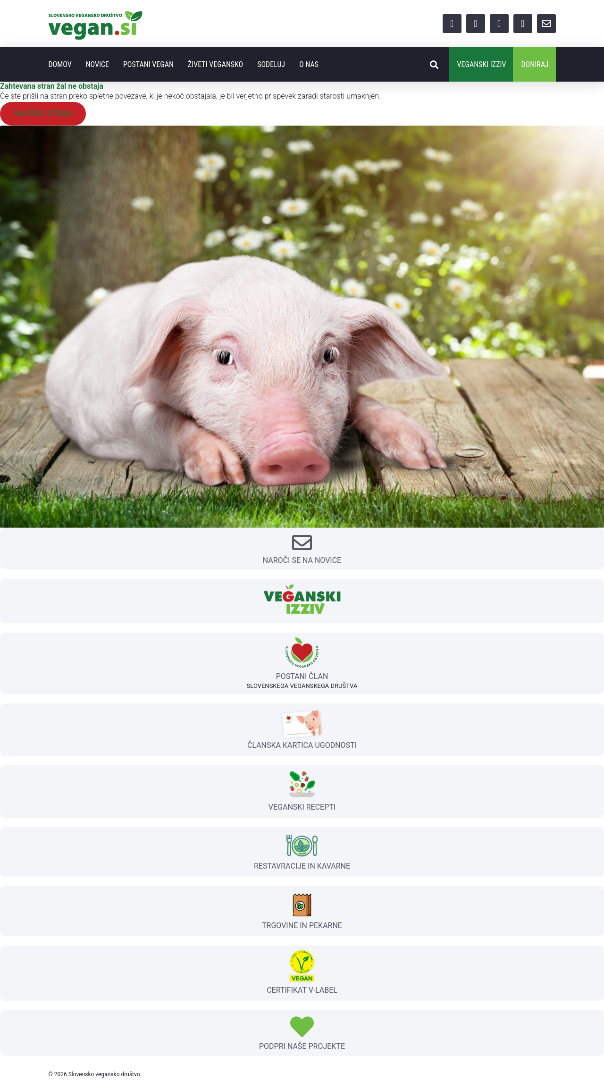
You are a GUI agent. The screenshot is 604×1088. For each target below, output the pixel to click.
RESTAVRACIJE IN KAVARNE (302, 866)
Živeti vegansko (215, 64)
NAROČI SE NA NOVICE (302, 560)
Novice (97, 64)
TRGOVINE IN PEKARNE (302, 925)
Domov (59, 64)
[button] (434, 64)
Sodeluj (271, 64)
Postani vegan (148, 64)
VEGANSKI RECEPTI (302, 807)
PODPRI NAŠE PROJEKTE (302, 1046)
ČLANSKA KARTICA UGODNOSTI (302, 745)
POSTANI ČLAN (302, 676)
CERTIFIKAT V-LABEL (302, 990)
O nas (309, 64)
